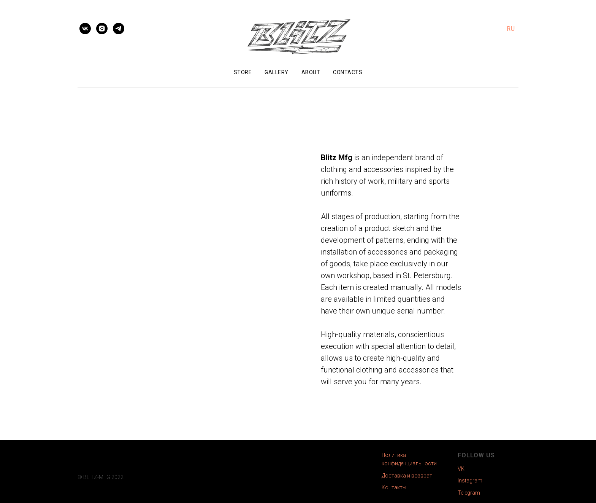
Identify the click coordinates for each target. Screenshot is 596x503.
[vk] (85, 28)
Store (243, 72)
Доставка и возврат (407, 476)
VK (461, 469)
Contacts (347, 72)
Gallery (276, 72)
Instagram (470, 481)
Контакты (394, 487)
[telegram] (118, 28)
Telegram (469, 493)
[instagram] (102, 28)
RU (511, 28)
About (310, 72)
